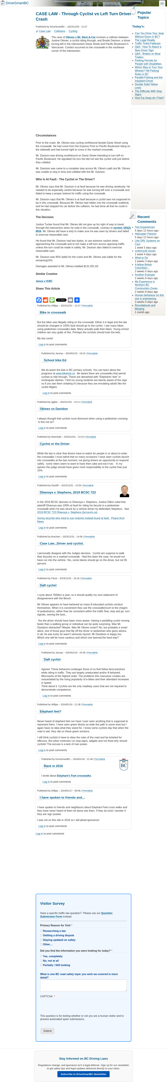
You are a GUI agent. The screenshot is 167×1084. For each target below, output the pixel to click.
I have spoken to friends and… (62, 797)
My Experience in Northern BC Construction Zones (146, 285)
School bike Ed (55, 360)
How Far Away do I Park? (149, 98)
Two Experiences (145, 227)
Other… (48, 944)
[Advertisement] (83, 862)
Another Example (145, 274)
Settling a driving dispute (58, 935)
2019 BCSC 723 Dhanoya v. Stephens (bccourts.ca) (67, 512)
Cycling (73, 31)
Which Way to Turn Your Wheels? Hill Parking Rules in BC (149, 71)
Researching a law (54, 931)
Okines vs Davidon (54, 408)
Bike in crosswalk (53, 312)
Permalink (87, 305)
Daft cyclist (48, 585)
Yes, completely (53, 956)
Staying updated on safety (59, 940)
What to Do (141, 257)
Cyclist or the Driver (54, 443)
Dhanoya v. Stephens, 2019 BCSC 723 (68, 492)
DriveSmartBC (17, 3)
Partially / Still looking (56, 965)
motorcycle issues (145, 250)
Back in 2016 (53, 766)
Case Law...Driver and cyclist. (62, 543)
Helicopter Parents (145, 233)
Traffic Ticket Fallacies (147, 43)
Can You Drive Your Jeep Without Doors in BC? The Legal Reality (149, 37)
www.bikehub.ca (65, 373)
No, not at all (51, 960)
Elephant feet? (50, 711)
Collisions (59, 31)
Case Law (45, 31)
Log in (42, 344)
